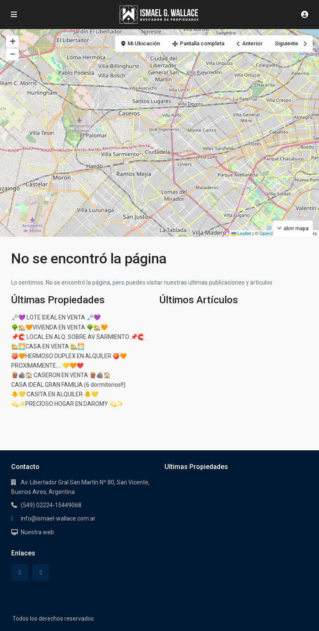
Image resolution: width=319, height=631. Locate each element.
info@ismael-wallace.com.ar (58, 518)
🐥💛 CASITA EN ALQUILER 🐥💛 (54, 394)
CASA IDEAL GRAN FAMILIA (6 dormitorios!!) (68, 384)
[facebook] (19, 572)
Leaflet (241, 233)
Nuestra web (37, 532)
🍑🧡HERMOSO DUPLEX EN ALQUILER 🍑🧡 (69, 356)
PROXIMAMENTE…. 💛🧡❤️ (47, 365)
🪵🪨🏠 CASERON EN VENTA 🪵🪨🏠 (60, 375)
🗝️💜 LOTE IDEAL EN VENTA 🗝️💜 (56, 317)
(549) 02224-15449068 (51, 505)
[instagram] (40, 572)
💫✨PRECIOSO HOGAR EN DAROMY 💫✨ (67, 403)
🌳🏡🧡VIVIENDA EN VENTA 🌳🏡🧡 (59, 327)
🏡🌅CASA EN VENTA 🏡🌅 (47, 346)
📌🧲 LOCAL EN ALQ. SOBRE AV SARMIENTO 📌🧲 (78, 337)
